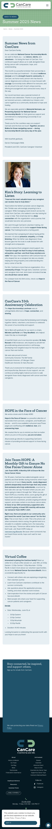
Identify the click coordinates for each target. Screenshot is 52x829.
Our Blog (13, 765)
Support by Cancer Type (38, 772)
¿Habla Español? (13, 793)
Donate (38, 760)
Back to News (11, 17)
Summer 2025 (18, 29)
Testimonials (13, 770)
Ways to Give (38, 768)
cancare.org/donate (13, 531)
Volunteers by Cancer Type (38, 770)
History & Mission (13, 760)
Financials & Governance (13, 772)
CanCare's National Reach (38, 775)
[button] (47, 5)
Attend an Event (38, 765)
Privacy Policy (20, 818)
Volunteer (38, 763)
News (10, 29)
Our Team (13, 763)
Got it (8, 823)
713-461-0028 (26, 802)
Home (5, 29)
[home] (17, 5)
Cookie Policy (9, 818)
